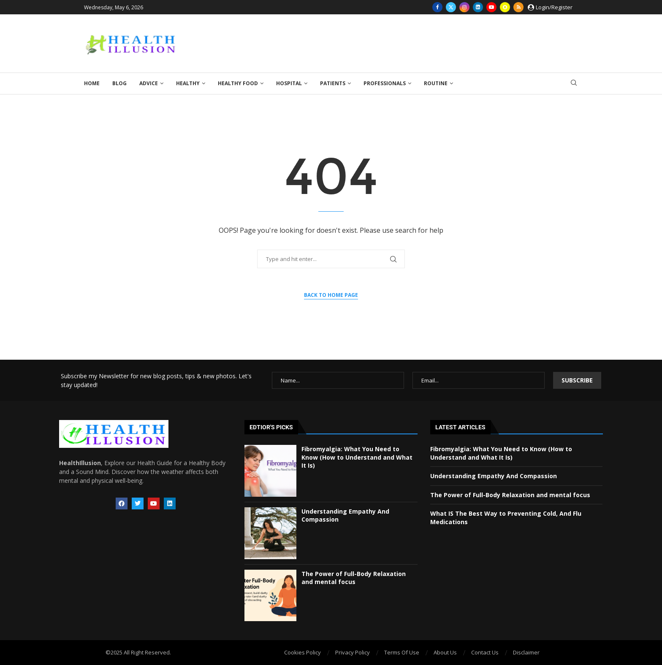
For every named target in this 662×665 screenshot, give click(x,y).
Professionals (385, 83)
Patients (332, 83)
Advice (148, 83)
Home (92, 83)
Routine (436, 83)
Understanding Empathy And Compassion (493, 476)
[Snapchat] (505, 7)
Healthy (188, 83)
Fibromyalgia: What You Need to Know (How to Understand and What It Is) (356, 457)
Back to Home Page (331, 295)
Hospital (289, 83)
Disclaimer (526, 652)
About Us (445, 652)
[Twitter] (451, 7)
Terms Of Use (401, 652)
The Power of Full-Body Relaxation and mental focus (353, 578)
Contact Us (485, 652)
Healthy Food (238, 83)
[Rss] (518, 7)
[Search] (574, 84)
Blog (119, 83)
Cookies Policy (302, 652)
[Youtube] (491, 7)
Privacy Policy (352, 652)
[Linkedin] (478, 7)
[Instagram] (464, 7)
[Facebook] (437, 7)
